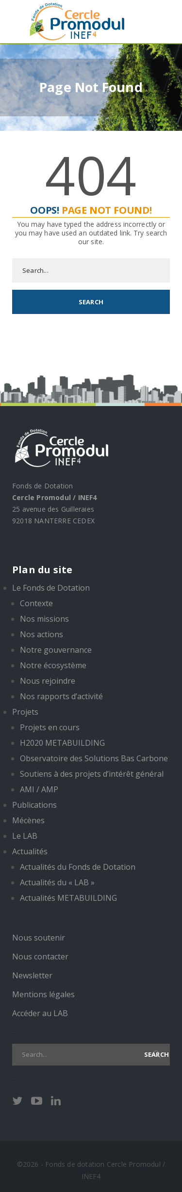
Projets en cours (50, 727)
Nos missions (44, 618)
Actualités (30, 851)
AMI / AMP (39, 789)
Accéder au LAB (40, 1013)
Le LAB (24, 836)
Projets (25, 711)
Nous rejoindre (47, 680)
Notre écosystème (53, 665)
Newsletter (32, 975)
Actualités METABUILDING (68, 898)
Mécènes (28, 820)
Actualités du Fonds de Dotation (77, 867)
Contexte (36, 603)
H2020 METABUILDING (62, 742)
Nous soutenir (38, 937)
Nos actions (41, 634)
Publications (34, 805)
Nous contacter (40, 956)
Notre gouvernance (56, 649)
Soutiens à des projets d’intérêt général (92, 774)
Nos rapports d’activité (61, 696)
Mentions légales (43, 994)
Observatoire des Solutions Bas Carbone (94, 758)
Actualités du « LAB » (57, 882)
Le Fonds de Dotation (51, 587)
